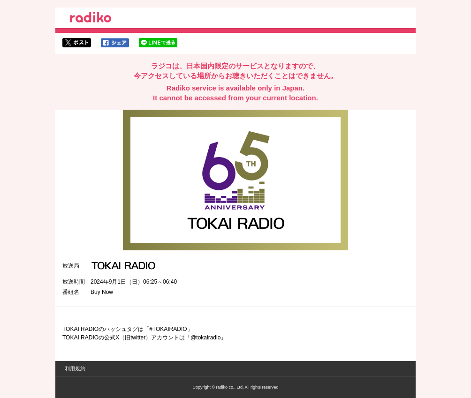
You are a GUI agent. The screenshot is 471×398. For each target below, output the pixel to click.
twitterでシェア (76, 42)
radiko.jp (90, 19)
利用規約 (75, 368)
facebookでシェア (115, 42)
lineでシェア (158, 42)
